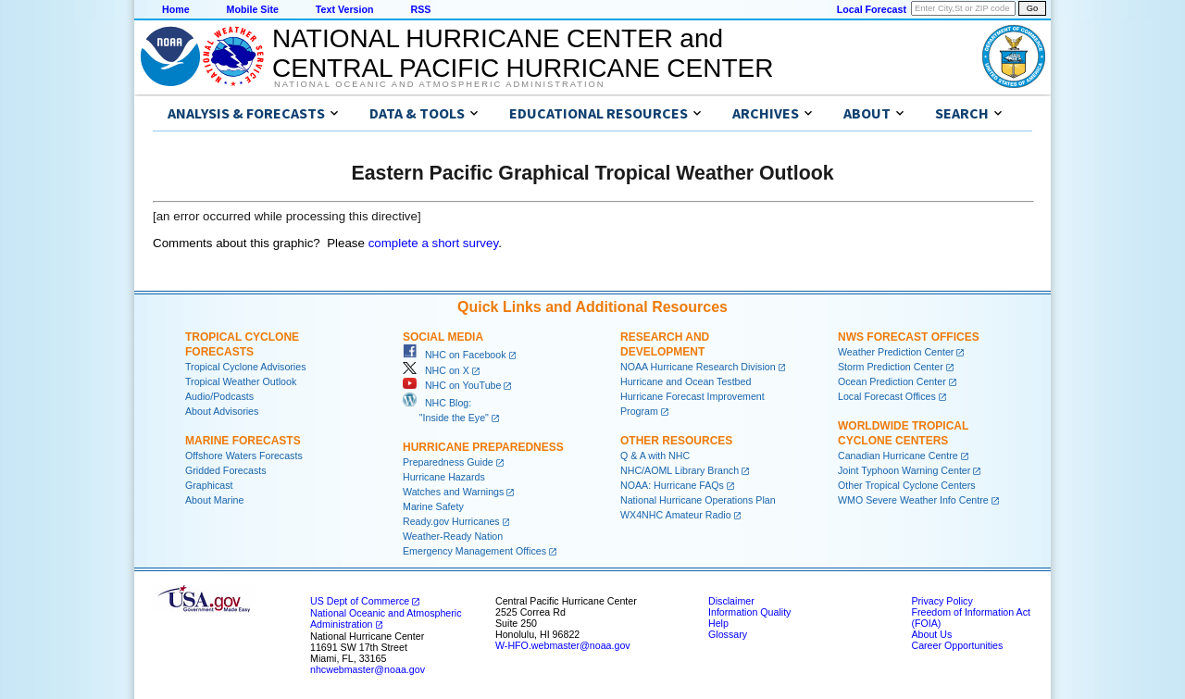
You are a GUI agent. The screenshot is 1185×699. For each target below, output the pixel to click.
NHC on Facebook (454, 354)
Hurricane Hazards (444, 476)
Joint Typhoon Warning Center (904, 470)
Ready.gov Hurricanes (451, 521)
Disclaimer (731, 600)
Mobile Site (253, 9)
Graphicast (209, 485)
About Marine (214, 500)
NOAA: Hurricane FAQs (672, 485)
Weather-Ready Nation (453, 536)
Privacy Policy (941, 600)
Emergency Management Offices (474, 550)
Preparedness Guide (448, 462)
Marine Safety (433, 506)
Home (176, 9)
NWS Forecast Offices (908, 337)
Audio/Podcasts (219, 396)
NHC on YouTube (452, 385)
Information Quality (749, 612)
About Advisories (221, 411)
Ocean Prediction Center (892, 381)
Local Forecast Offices (887, 396)
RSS (420, 9)
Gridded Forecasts (226, 470)
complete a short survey (433, 243)
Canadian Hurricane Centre (898, 455)
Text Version (345, 9)
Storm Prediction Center (890, 366)
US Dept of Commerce (359, 600)
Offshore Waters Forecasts (244, 455)
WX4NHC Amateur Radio (675, 514)
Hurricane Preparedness (483, 447)
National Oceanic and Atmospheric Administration (439, 84)
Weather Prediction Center (896, 351)
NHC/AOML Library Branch (679, 470)
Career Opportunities (957, 645)
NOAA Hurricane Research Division (698, 366)
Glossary (727, 634)
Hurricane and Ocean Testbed (685, 381)
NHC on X (436, 370)
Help (718, 623)
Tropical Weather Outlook (240, 381)
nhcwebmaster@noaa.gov (367, 669)
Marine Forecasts (243, 440)
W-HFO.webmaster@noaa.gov (562, 645)
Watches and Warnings (453, 491)
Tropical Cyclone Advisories (245, 366)
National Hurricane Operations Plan (698, 500)
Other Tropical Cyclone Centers (907, 485)
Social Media (443, 337)
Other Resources (676, 440)
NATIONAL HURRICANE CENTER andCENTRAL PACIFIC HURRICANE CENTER (522, 53)
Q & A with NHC (655, 455)
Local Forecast (871, 9)
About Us (931, 634)
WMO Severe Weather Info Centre (913, 500)
